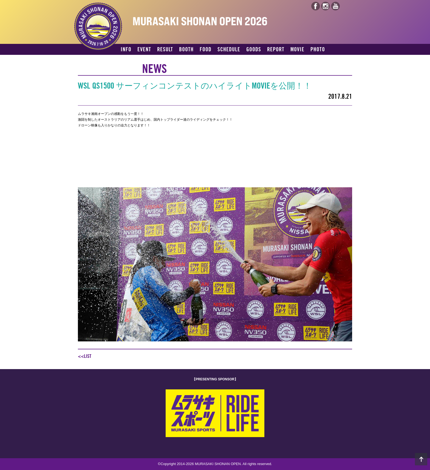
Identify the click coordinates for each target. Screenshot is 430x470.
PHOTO (317, 49)
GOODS (253, 49)
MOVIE (297, 49)
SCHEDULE (228, 49)
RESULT (165, 49)
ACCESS (129, 59)
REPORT (275, 49)
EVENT (144, 49)
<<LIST (84, 356)
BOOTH (186, 49)
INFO (126, 49)
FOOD (205, 49)
